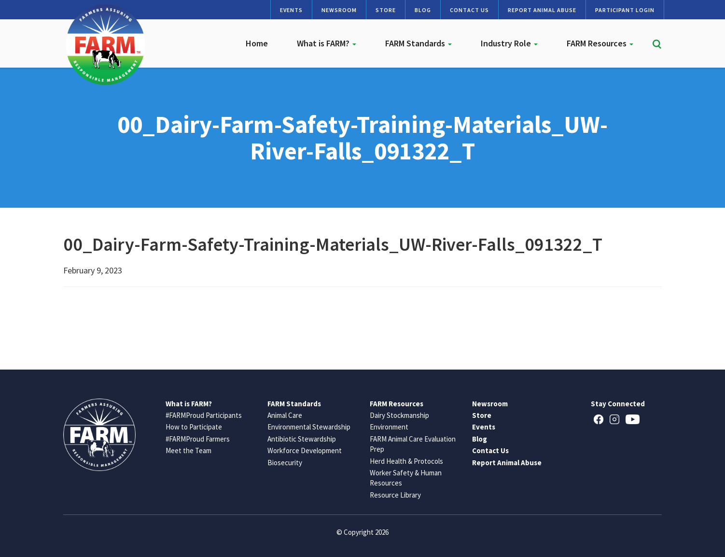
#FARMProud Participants (204, 415)
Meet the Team (188, 450)
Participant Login (625, 10)
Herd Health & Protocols (406, 461)
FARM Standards (418, 43)
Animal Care (284, 415)
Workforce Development (304, 450)
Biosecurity (284, 462)
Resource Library (395, 495)
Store (386, 10)
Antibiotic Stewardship (301, 438)
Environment (389, 426)
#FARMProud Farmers (198, 438)
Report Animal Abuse (542, 10)
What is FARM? (326, 43)
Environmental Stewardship (308, 426)
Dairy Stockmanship (399, 415)
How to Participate (194, 426)
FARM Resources (600, 43)
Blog (423, 10)
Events (291, 10)
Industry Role (509, 43)
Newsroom (339, 10)
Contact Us (469, 10)
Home (257, 43)
